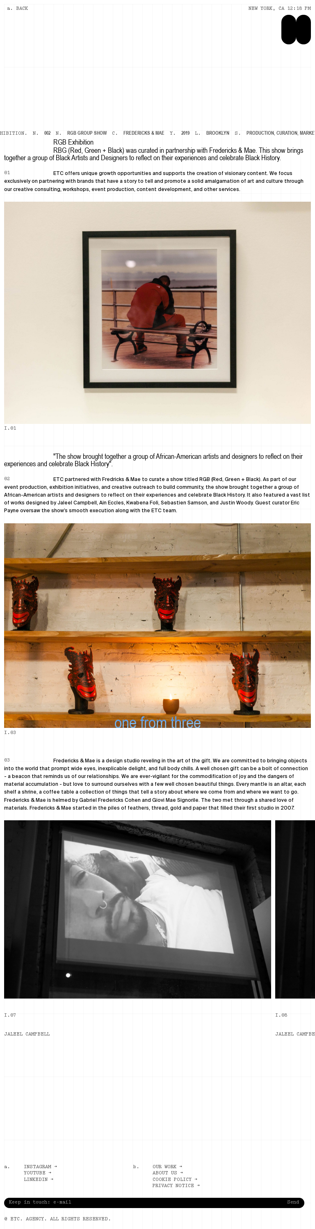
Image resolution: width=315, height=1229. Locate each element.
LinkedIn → (38, 1180)
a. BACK (17, 9)
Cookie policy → (175, 1180)
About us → (168, 1173)
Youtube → (37, 1173)
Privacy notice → (176, 1186)
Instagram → (40, 1167)
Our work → (167, 1167)
